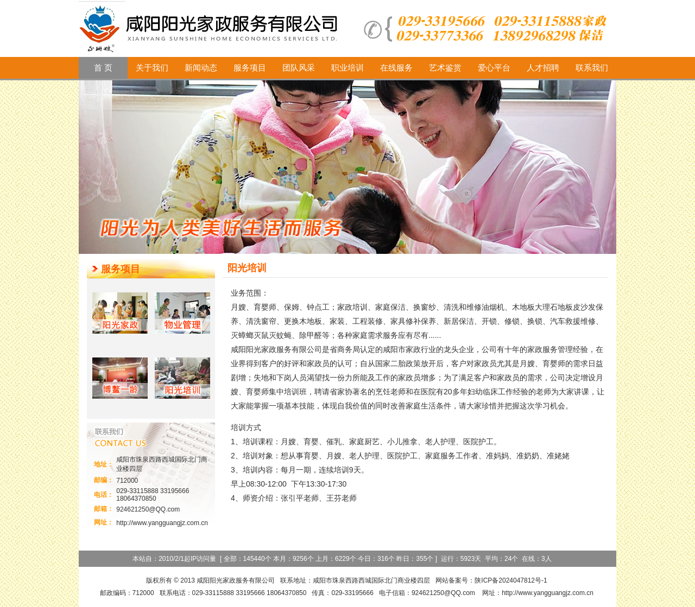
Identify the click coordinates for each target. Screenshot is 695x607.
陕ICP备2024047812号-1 (511, 580)
